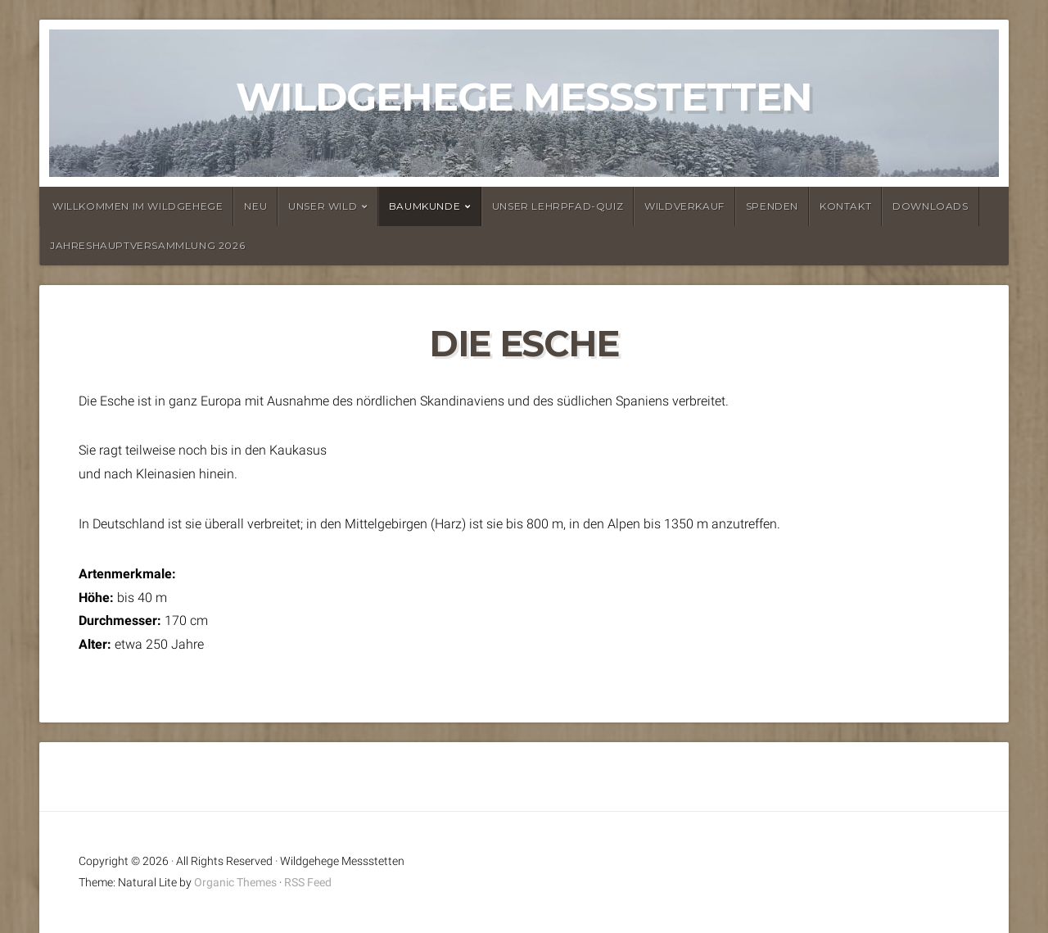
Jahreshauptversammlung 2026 (147, 245)
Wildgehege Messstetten (524, 96)
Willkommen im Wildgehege (137, 206)
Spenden (772, 206)
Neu (255, 206)
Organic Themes (235, 883)
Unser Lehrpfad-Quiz (557, 206)
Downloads (930, 206)
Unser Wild (322, 206)
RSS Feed (308, 883)
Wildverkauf (684, 206)
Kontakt (845, 206)
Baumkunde (424, 206)
